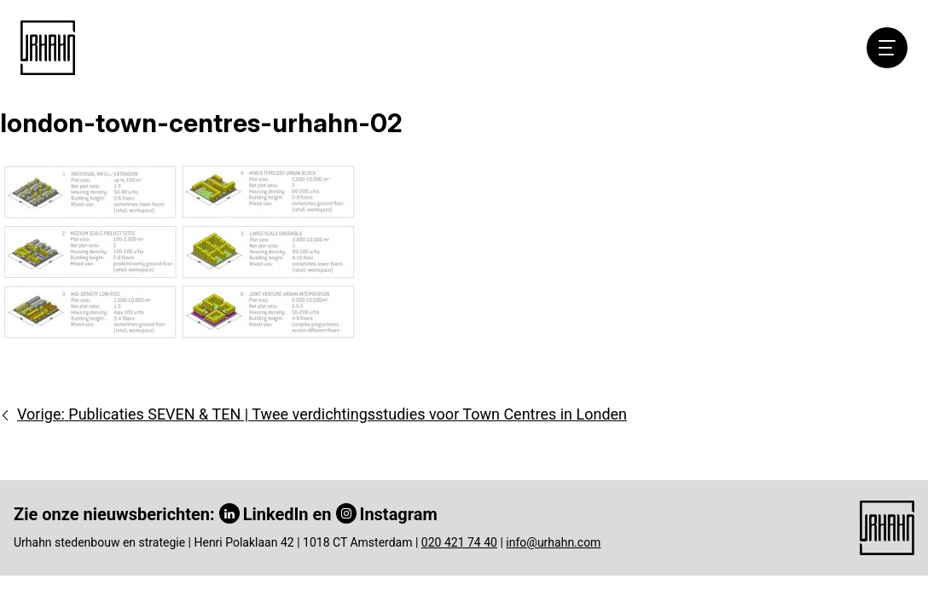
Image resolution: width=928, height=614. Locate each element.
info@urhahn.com (553, 542)
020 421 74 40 (459, 542)
